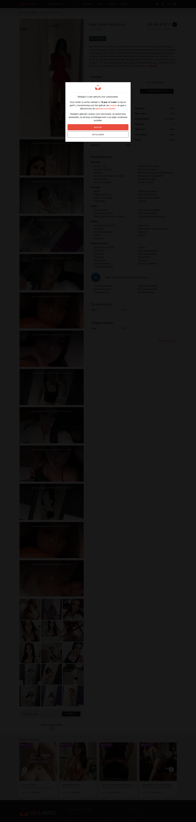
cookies (113, 105)
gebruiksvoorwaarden (105, 108)
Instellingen (98, 134)
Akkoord (98, 127)
